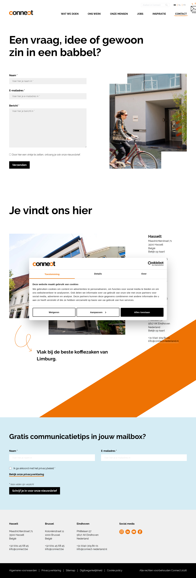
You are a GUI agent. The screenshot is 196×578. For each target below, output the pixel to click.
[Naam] (48, 81)
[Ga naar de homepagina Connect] (21, 12)
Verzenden (19, 164)
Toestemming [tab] (52, 274)
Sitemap (70, 570)
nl (179, 5)
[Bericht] (48, 128)
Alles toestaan (142, 312)
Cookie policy (114, 570)
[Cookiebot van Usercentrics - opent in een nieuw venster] (150, 263)
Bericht (14, 105)
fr (184, 5)
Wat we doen (70, 13)
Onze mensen (119, 13)
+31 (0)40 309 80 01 (159, 338)
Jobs (140, 13)
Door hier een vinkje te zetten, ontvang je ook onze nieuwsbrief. (46, 154)
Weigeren (54, 312)
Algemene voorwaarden (23, 570)
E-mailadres (17, 90)
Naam (13, 75)
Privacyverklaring (51, 570)
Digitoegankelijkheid (91, 570)
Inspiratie (159, 13)
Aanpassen (98, 312)
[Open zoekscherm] (155, 5)
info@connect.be (18, 549)
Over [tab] (144, 273)
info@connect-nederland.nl (163, 341)
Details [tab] (98, 273)
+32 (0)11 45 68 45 (19, 545)
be (175, 5)
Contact (181, 13)
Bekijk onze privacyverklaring (26, 474)
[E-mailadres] (48, 96)
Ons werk (94, 13)
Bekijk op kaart (156, 251)
